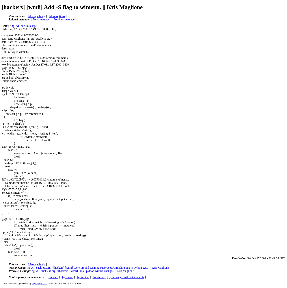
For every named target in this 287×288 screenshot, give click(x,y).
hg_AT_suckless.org (23, 25)
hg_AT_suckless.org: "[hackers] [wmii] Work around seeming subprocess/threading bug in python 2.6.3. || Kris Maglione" (98, 267)
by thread (67, 277)
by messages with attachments (126, 277)
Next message (41, 19)
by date (53, 277)
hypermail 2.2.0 (39, 283)
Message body (36, 16)
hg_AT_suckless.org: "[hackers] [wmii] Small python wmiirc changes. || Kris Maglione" (83, 270)
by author (99, 277)
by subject (83, 277)
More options (57, 16)
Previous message (64, 19)
